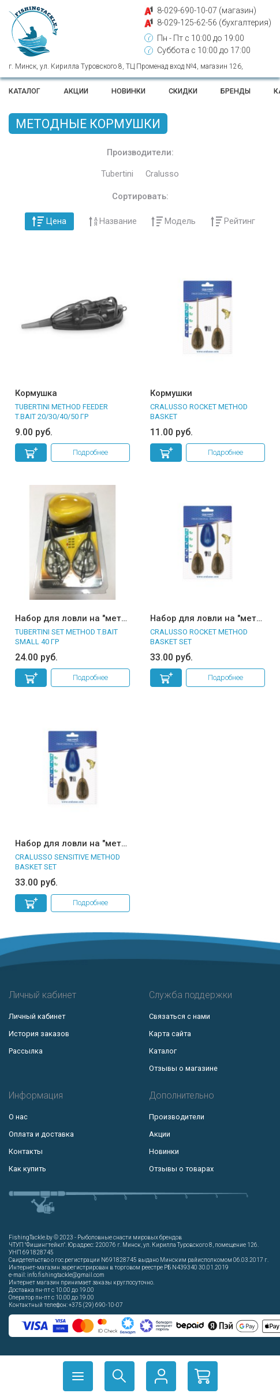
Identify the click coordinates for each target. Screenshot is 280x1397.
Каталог (24, 91)
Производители (176, 1116)
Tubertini (117, 174)
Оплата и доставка (41, 1134)
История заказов (39, 1033)
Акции (76, 91)
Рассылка (26, 1051)
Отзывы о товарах (181, 1168)
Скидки (183, 91)
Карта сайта (170, 1033)
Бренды (236, 91)
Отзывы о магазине (183, 1068)
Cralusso (162, 174)
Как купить (27, 1168)
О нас (18, 1116)
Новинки (128, 91)
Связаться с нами (179, 1016)
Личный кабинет (37, 1016)
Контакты (26, 1151)
